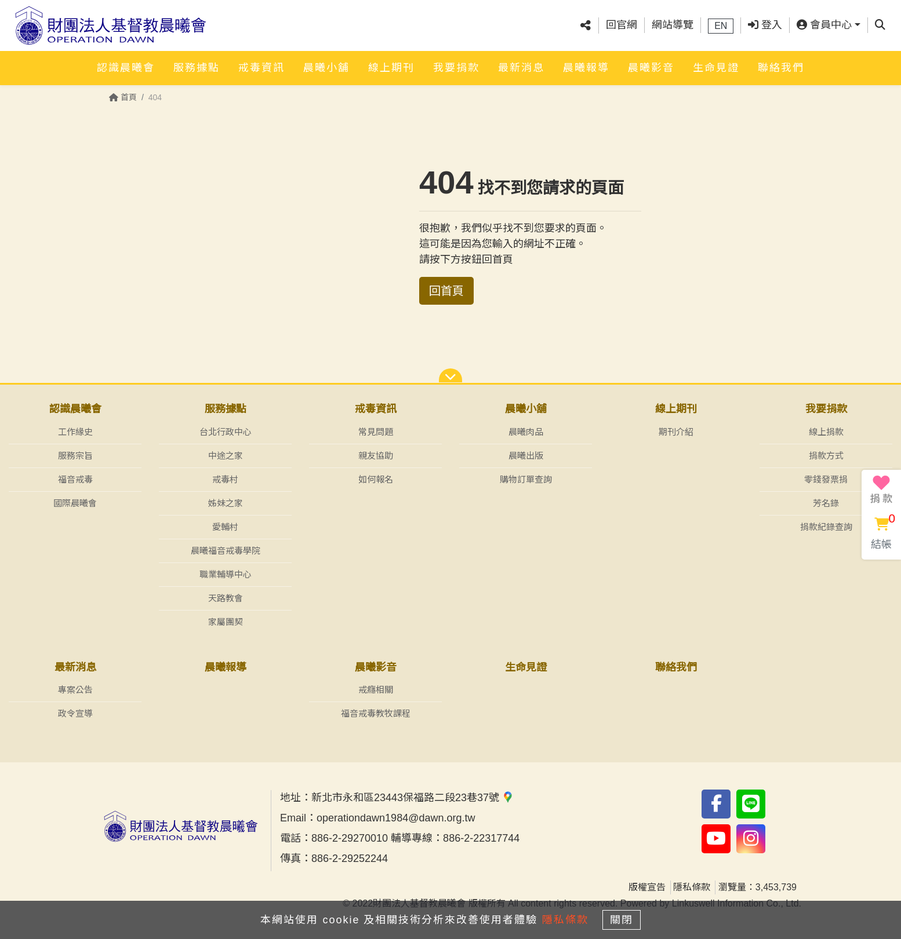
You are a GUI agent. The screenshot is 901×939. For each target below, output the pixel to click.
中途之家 (225, 456)
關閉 (627, 917)
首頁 (123, 97)
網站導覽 (672, 22)
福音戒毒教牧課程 (375, 714)
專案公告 (75, 690)
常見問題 (375, 432)
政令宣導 (75, 714)
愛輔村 (225, 527)
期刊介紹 (676, 432)
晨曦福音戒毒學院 (225, 551)
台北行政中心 (225, 432)
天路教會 (225, 598)
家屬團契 (225, 622)
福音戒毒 (75, 479)
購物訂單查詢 (526, 479)
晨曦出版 (525, 456)
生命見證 (716, 62)
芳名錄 (826, 503)
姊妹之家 (225, 503)
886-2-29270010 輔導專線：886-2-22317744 (415, 839)
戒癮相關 (375, 690)
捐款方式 (826, 456)
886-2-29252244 (349, 859)
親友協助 (375, 456)
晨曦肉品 (525, 432)
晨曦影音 (651, 62)
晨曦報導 (586, 62)
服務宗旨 (75, 456)
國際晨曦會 (75, 503)
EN (720, 23)
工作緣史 (75, 432)
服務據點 (196, 62)
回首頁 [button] (446, 290)
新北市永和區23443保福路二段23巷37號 (412, 798)
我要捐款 (456, 62)
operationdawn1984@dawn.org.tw (396, 818)
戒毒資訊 (261, 62)
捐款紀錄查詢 (826, 527)
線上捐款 (826, 432)
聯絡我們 (781, 62)
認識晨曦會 (126, 62)
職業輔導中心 (225, 574)
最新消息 (521, 62)
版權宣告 (647, 888)
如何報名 (375, 479)
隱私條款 (691, 888)
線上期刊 (391, 62)
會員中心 (824, 22)
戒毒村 (225, 479)
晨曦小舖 (326, 62)
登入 (765, 22)
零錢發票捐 (826, 479)
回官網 (621, 22)
